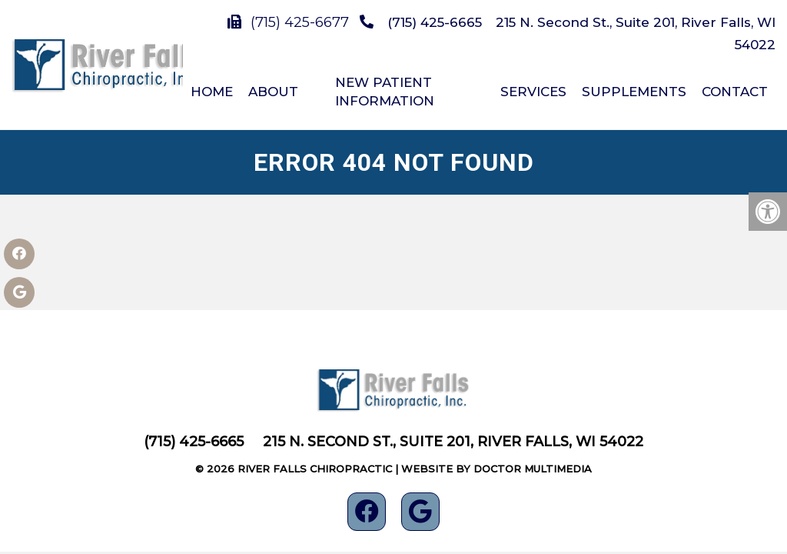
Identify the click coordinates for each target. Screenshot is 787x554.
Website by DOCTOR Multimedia (496, 468)
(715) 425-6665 (434, 22)
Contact (735, 91)
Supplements (634, 91)
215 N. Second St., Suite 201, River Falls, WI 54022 (453, 441)
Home (212, 91)
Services (533, 91)
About (273, 91)
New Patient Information (384, 91)
